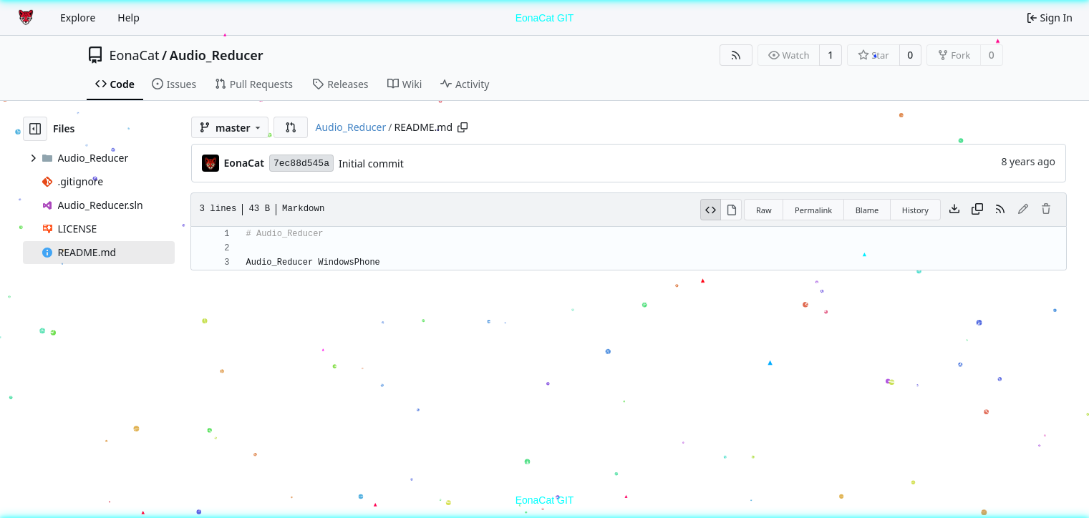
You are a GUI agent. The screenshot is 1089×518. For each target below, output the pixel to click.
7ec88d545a (301, 163)
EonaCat (135, 55)
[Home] (27, 18)
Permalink (813, 210)
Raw (764, 210)
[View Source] (711, 209)
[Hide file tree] (35, 129)
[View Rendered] (731, 209)
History (915, 210)
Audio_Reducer (216, 55)
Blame (867, 210)
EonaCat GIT (545, 18)
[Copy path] (463, 127)
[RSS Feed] (736, 55)
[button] (291, 127)
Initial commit (371, 163)
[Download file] (954, 209)
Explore (77, 17)
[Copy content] (977, 209)
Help (128, 17)
